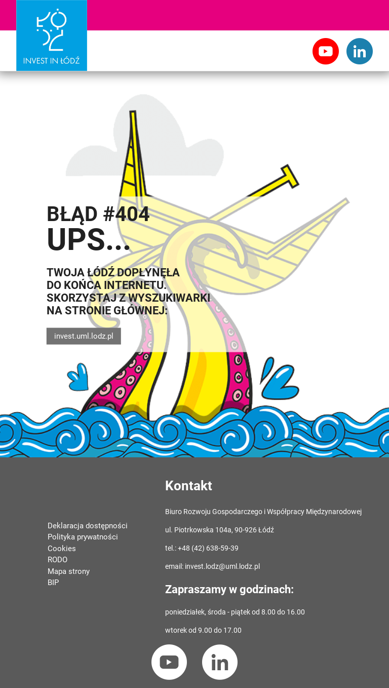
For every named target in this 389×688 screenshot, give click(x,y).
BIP (53, 582)
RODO (57, 559)
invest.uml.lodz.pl (83, 336)
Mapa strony (69, 571)
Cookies (62, 548)
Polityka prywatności (83, 536)
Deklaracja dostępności (88, 525)
